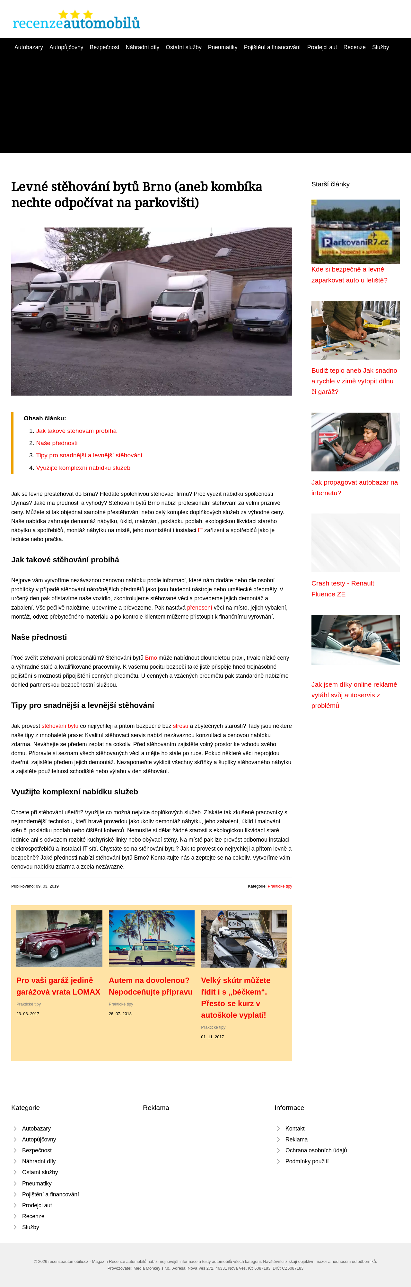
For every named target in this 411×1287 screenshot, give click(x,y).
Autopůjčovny (66, 47)
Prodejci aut (322, 47)
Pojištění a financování (272, 47)
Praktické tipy (280, 886)
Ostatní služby (183, 47)
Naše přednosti (56, 443)
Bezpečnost (104, 47)
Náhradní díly (143, 47)
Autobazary (28, 47)
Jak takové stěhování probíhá (76, 430)
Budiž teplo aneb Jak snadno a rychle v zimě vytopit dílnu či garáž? (354, 381)
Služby (380, 47)
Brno (151, 658)
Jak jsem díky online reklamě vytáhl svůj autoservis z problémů (354, 695)
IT (200, 530)
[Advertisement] (205, 100)
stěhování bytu (60, 726)
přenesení (199, 607)
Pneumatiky (223, 47)
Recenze (355, 47)
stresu (180, 726)
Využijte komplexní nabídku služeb (83, 467)
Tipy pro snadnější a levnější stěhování (89, 455)
